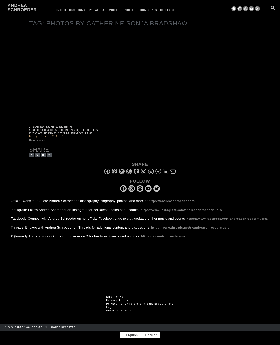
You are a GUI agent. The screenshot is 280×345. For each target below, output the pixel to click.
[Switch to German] (186, 10)
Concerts (148, 9)
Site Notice (114, 297)
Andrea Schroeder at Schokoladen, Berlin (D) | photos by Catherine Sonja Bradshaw (63, 130)
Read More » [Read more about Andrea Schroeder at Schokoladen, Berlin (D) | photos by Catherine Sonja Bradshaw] (37, 140)
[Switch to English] (130, 335)
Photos (130, 9)
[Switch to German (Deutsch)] (140, 310)
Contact (167, 9)
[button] (273, 7)
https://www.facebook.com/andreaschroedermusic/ (227, 218)
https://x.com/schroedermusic (165, 236)
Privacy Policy (117, 300)
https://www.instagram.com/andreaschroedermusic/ (181, 210)
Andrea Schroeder (22, 7)
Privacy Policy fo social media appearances (140, 303)
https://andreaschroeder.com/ (172, 201)
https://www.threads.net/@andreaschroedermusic (190, 227)
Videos (115, 9)
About (100, 9)
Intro (61, 9)
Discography (80, 9)
